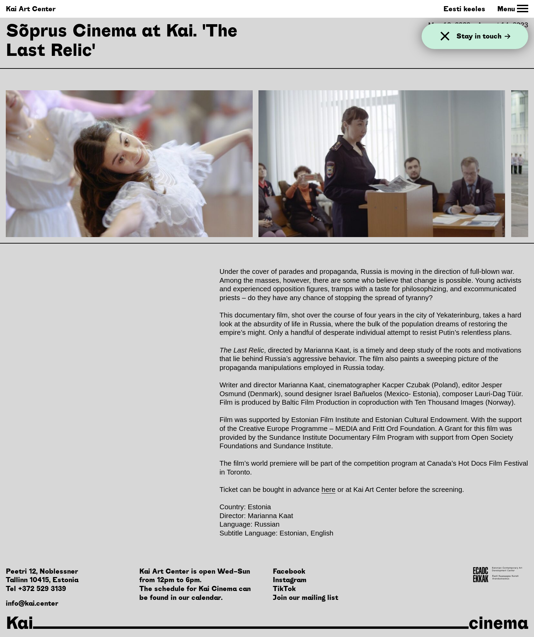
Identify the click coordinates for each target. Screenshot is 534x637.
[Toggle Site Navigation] (512, 8)
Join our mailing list (305, 597)
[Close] (445, 36)
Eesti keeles (464, 8)
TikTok (284, 588)
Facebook (289, 571)
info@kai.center (32, 603)
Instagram (290, 579)
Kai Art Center (31, 8)
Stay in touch (483, 36)
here (328, 489)
